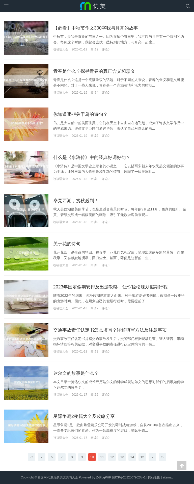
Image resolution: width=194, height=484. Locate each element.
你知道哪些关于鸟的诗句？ (80, 114)
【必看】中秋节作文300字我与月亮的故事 (95, 28)
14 (132, 457)
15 (142, 457)
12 (112, 457)
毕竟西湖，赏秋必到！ (76, 200)
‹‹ (32, 457)
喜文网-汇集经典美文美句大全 (58, 477)
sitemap (168, 477)
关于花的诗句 (66, 243)
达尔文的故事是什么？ (76, 373)
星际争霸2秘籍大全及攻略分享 (84, 416)
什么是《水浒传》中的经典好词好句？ (91, 157)
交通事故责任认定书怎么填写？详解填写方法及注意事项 (110, 330)
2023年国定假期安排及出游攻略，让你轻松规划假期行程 (110, 286)
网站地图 (154, 477)
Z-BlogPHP (103, 477)
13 (122, 457)
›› (162, 457)
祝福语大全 (60, 49)
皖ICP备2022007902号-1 (129, 477)
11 (102, 457)
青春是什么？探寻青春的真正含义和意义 (94, 71)
